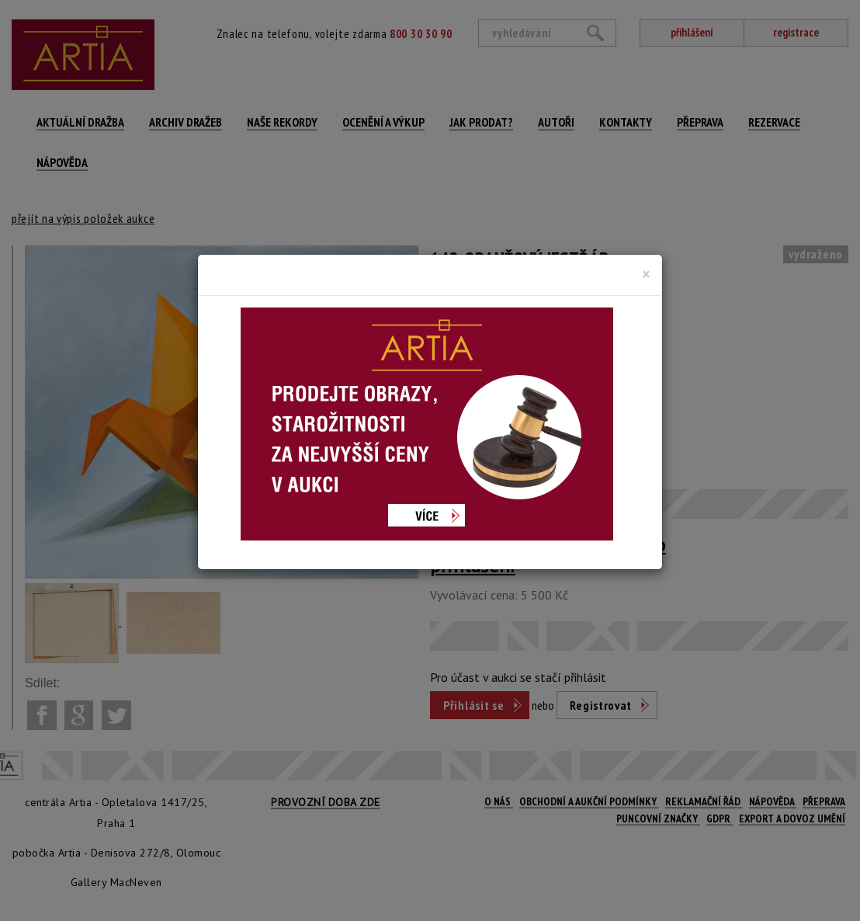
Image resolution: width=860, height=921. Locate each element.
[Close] (646, 274)
